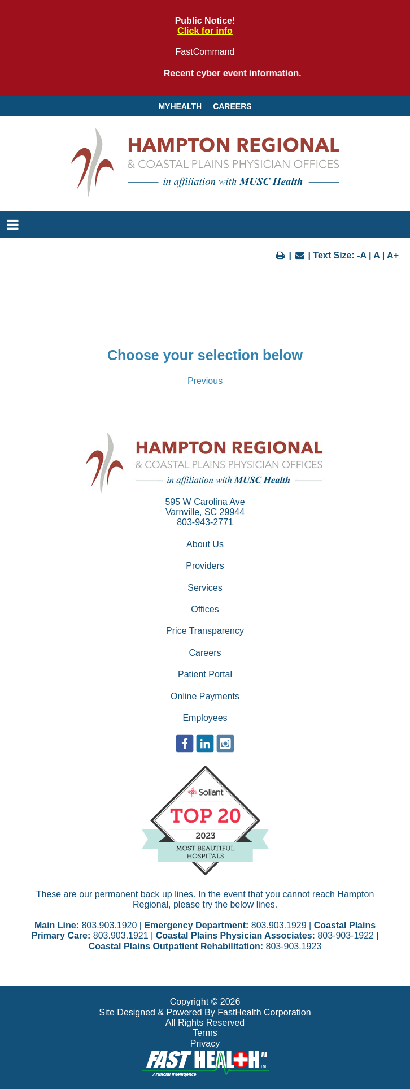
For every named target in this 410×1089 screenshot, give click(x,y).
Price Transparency (205, 631)
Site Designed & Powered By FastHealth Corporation (205, 1012)
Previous (205, 381)
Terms (205, 1033)
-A (361, 255)
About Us (205, 544)
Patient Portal (205, 674)
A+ (393, 255)
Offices (205, 609)
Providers (205, 566)
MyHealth (180, 106)
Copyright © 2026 (205, 1001)
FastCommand (205, 52)
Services (204, 588)
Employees (204, 718)
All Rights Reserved (205, 1022)
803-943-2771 (205, 522)
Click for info (205, 31)
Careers (232, 106)
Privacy (205, 1043)
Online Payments (205, 696)
